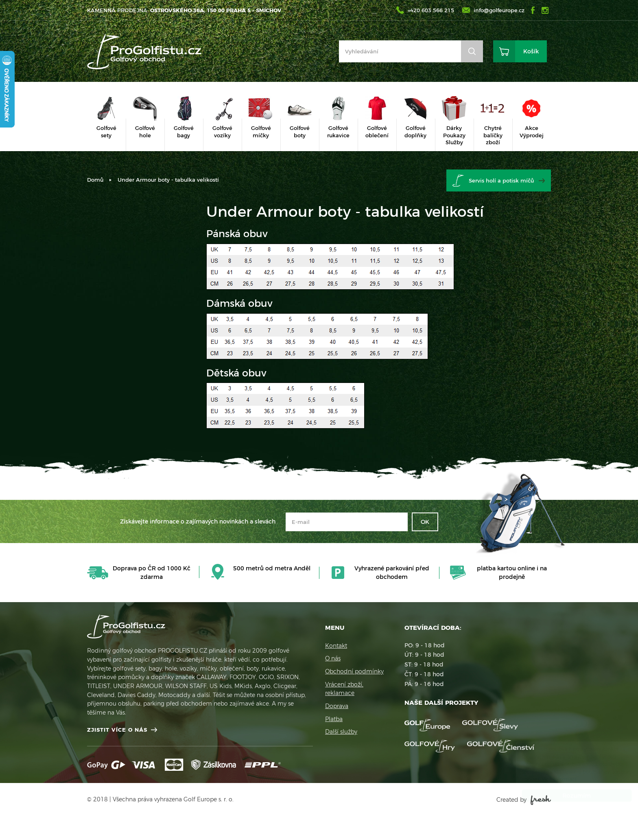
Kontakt (336, 645)
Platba (334, 719)
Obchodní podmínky (354, 671)
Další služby (341, 731)
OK (425, 522)
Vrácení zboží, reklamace (344, 689)
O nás (333, 658)
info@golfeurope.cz (499, 10)
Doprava (336, 706)
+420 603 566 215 (431, 10)
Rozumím (569, 795)
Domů (95, 179)
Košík (531, 51)
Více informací (551, 779)
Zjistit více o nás (117, 729)
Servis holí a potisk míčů (501, 180)
